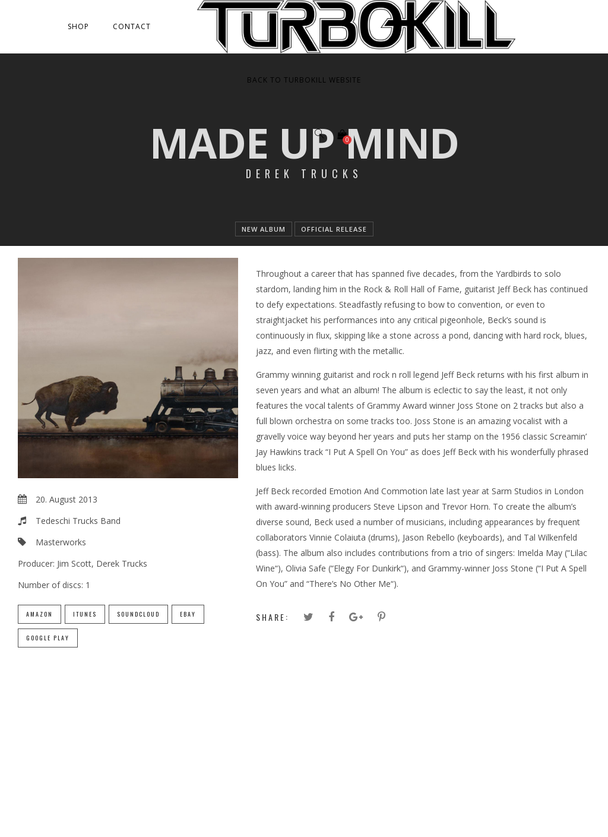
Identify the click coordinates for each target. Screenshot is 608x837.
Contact (132, 26)
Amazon (39, 613)
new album (264, 229)
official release (334, 229)
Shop (78, 26)
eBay (188, 613)
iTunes (85, 613)
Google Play (47, 637)
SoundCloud (138, 613)
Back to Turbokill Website (304, 80)
